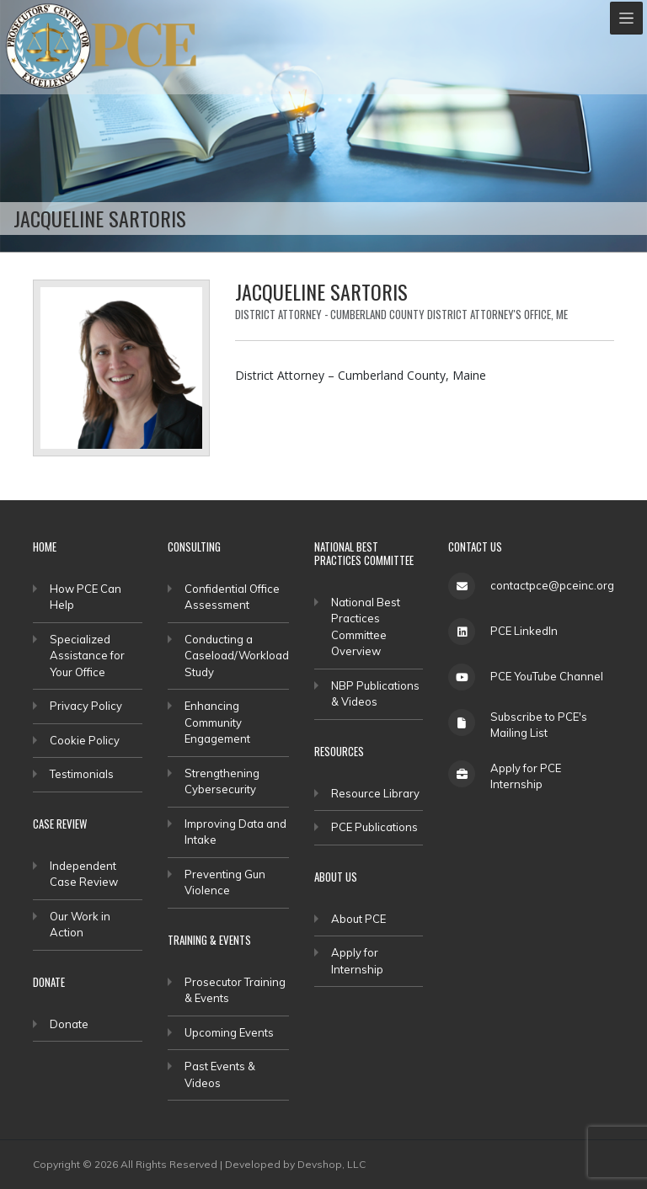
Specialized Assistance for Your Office (87, 655)
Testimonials (82, 774)
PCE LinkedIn (524, 630)
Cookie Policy (85, 740)
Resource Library (375, 793)
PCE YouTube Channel (546, 676)
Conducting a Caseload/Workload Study (236, 655)
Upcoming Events (229, 1032)
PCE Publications (374, 827)
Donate (69, 1024)
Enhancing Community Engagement (217, 722)
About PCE (358, 918)
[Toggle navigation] (626, 18)
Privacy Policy (86, 705)
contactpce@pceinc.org (552, 585)
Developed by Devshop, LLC (295, 1164)
